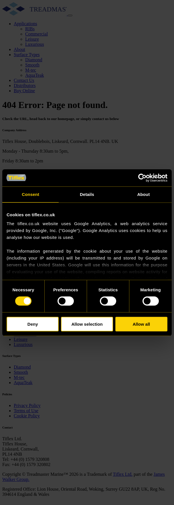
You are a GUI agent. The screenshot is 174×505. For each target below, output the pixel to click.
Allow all (141, 324)
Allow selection (86, 324)
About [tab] (143, 194)
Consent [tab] (30, 194)
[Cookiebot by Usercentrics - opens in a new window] (142, 177)
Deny (32, 324)
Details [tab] (87, 194)
